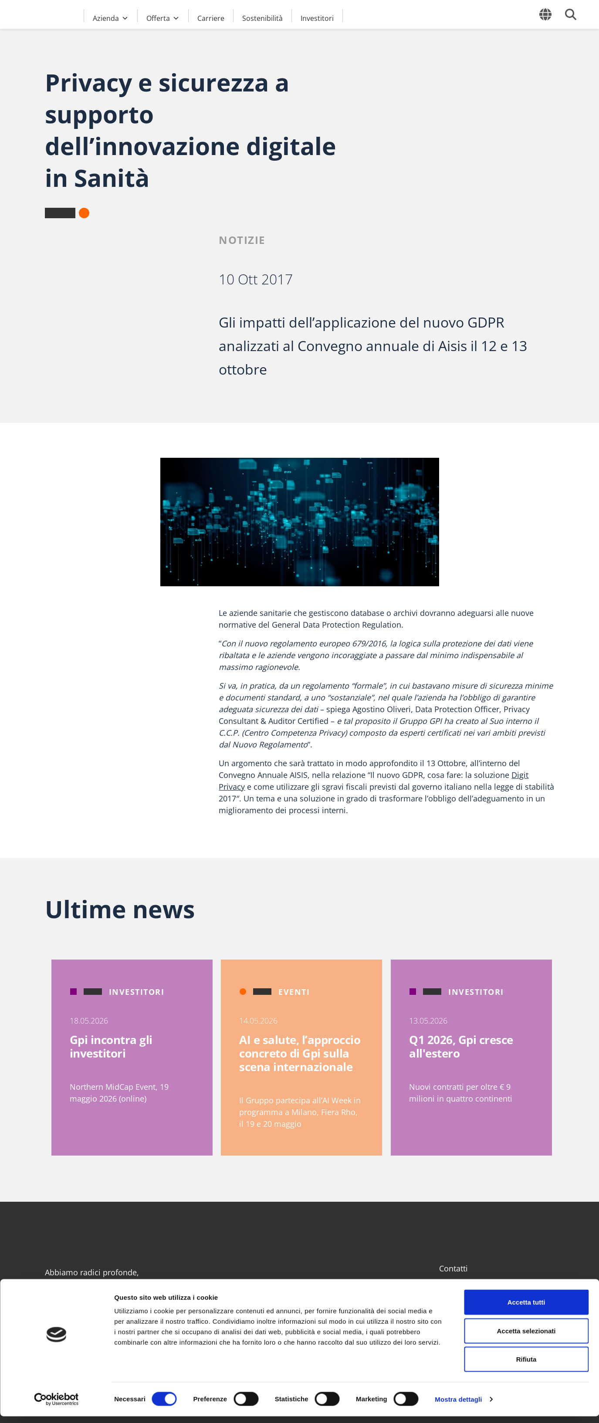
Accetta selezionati (526, 1337)
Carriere (210, 18)
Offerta (162, 17)
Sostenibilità (262, 18)
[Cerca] (570, 14)
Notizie (242, 240)
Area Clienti (460, 1284)
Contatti (453, 1268)
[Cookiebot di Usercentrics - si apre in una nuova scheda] (56, 1406)
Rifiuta (526, 1365)
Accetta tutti (526, 1308)
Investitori (317, 18)
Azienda (111, 17)
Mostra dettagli (458, 1405)
